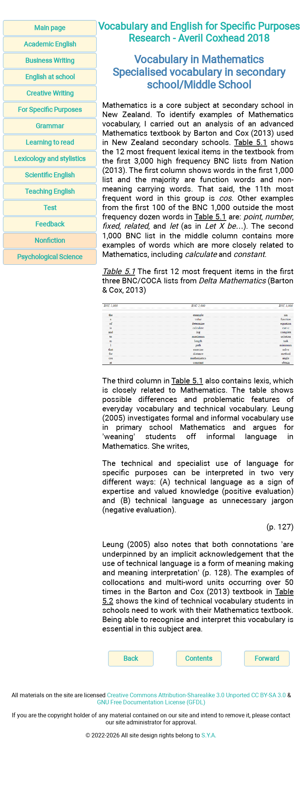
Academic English (50, 44)
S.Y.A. (208, 735)
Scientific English (50, 175)
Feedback (49, 224)
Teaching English (50, 191)
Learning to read (50, 142)
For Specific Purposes (50, 109)
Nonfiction (50, 240)
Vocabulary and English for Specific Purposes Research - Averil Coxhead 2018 (199, 32)
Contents (198, 658)
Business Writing (49, 60)
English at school (50, 77)
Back (130, 658)
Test (49, 208)
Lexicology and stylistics (49, 159)
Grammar (50, 126)
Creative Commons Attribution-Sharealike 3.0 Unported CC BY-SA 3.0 (196, 695)
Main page (49, 28)
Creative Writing (50, 93)
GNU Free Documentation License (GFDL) (151, 702)
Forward (267, 658)
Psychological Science (50, 257)
